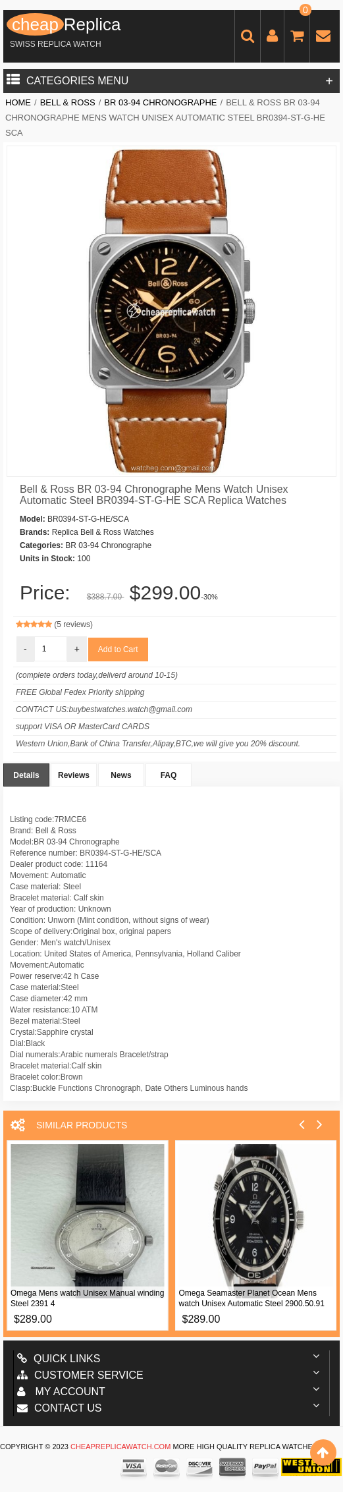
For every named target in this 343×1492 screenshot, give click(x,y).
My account (61, 1391)
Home (18, 102)
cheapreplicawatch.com (120, 1447)
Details (26, 775)
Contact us (59, 1408)
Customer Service (80, 1375)
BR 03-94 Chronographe (160, 102)
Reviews (74, 775)
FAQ (169, 775)
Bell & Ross (67, 102)
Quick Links (58, 1358)
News (121, 775)
